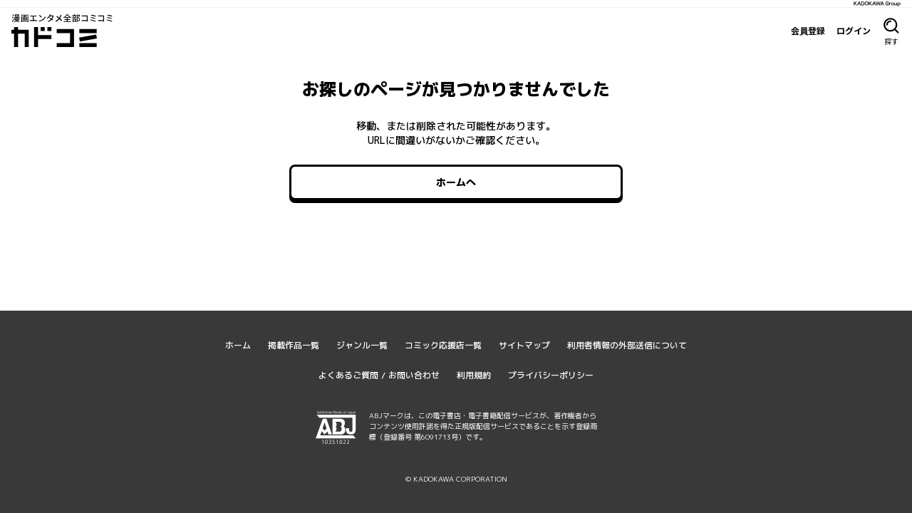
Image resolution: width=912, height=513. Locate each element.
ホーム (238, 345)
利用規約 (474, 375)
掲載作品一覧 (293, 345)
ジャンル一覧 (362, 345)
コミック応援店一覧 (443, 345)
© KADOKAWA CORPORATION (456, 479)
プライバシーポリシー (551, 375)
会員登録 (808, 30)
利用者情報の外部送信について (627, 345)
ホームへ (456, 182)
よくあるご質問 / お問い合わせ (379, 375)
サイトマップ (524, 345)
